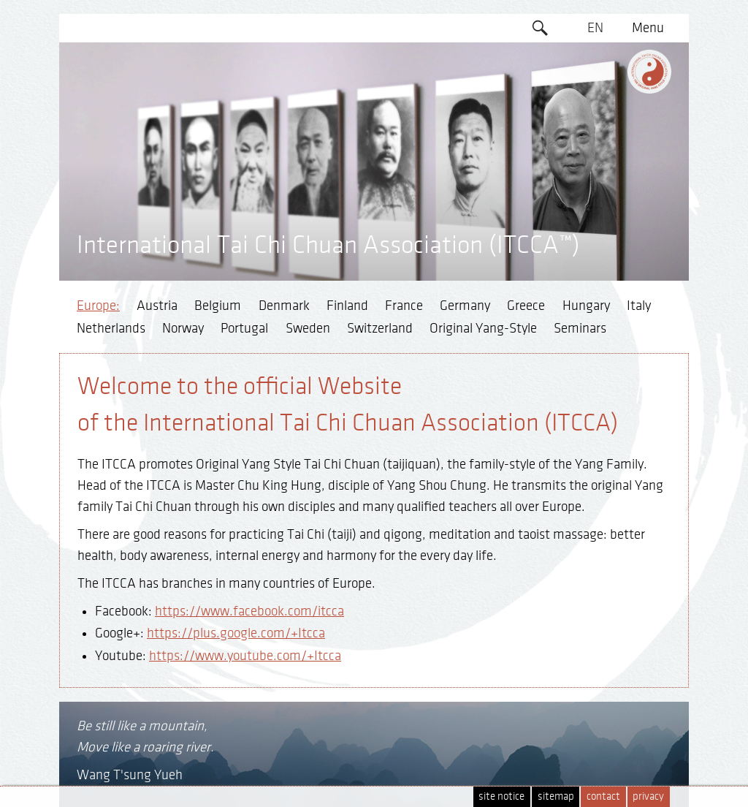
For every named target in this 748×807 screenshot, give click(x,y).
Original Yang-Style (483, 328)
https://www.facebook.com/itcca (249, 611)
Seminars (580, 328)
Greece (526, 305)
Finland (347, 305)
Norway (183, 328)
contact (603, 796)
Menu (648, 27)
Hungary (586, 305)
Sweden (308, 328)
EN (595, 27)
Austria (157, 305)
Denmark (284, 305)
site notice (501, 796)
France (404, 305)
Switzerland (380, 328)
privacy (648, 796)
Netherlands (111, 328)
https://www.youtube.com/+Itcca (245, 655)
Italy (639, 305)
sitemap (556, 796)
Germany (465, 305)
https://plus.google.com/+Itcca (236, 633)
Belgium (217, 305)
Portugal (244, 328)
